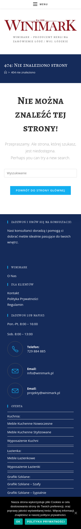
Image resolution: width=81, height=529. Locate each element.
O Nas (11, 276)
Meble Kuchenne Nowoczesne (29, 423)
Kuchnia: (13, 416)
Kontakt (13, 293)
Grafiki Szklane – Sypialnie (26, 492)
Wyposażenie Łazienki (23, 466)
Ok (18, 521)
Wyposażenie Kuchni (22, 440)
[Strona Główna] (5, 72)
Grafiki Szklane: (18, 476)
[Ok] (75, 513)
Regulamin (15, 304)
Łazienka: (14, 451)
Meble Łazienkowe (21, 458)
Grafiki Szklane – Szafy (24, 484)
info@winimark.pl (40, 373)
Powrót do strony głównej (40, 190)
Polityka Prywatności (22, 299)
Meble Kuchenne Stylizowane (29, 432)
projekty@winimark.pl (43, 393)
